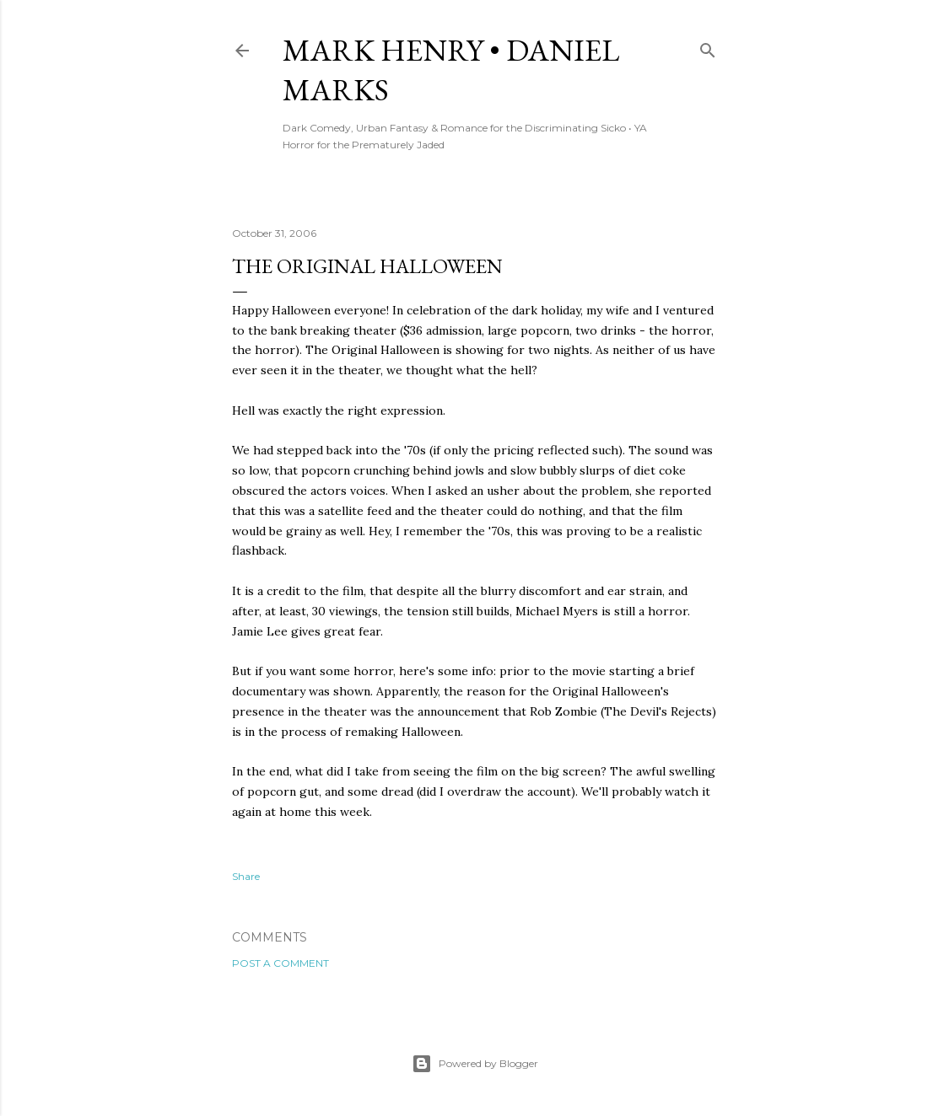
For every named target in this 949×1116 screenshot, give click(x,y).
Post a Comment (280, 963)
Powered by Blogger (475, 1064)
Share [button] (246, 876)
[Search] (708, 46)
